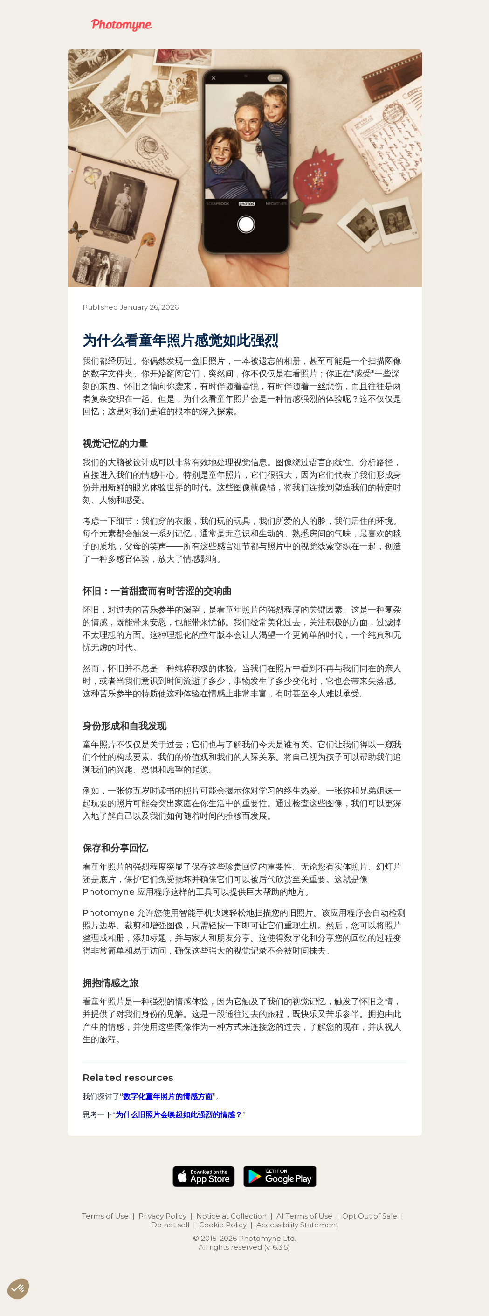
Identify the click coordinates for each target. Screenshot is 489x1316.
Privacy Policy (162, 1216)
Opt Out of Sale (369, 1216)
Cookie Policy (223, 1224)
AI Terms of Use (304, 1216)
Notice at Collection (231, 1216)
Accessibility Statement (297, 1224)
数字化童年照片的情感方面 (168, 1096)
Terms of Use (105, 1216)
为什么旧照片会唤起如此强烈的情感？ (179, 1114)
